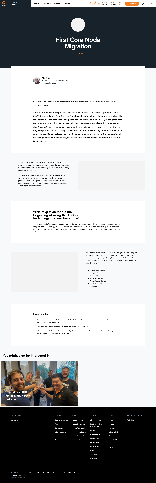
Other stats (93, 458)
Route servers (94, 446)
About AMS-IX (113, 432)
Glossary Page (16, 475)
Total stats (93, 454)
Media (111, 448)
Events (111, 424)
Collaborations (59, 428)
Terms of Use (42, 473)
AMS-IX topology (95, 420)
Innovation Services (78, 440)
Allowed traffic (94, 438)
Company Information (18, 478)
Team (111, 436)
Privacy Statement (74, 473)
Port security (94, 430)
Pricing (57, 440)
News (111, 420)
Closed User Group (78, 428)
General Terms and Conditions (58, 473)
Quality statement (95, 434)
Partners (57, 424)
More (92, 450)
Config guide (94, 442)
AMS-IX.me (130, 420)
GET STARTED (132, 3)
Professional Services (79, 436)
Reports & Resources (116, 440)
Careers (112, 444)
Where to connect (60, 432)
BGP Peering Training (79, 432)
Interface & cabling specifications (96, 425)
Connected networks (61, 420)
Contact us (14, 420)
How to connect (60, 436)
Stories (111, 428)
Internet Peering (77, 420)
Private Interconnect (78, 424)
